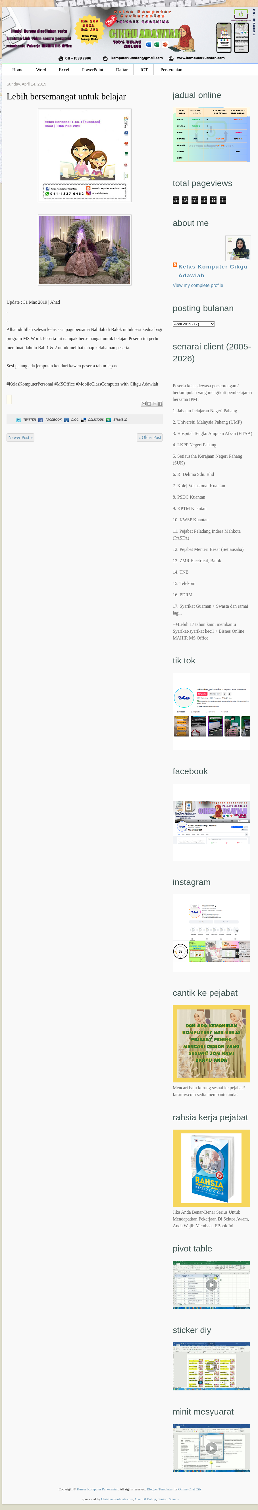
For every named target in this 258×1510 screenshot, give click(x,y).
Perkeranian (171, 69)
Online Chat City (190, 1489)
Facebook (49, 419)
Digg (71, 419)
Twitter (25, 419)
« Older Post (149, 437)
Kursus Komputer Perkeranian (97, 1489)
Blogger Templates (160, 1489)
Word (41, 69)
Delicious (92, 419)
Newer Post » (20, 437)
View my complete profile (198, 285)
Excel (64, 69)
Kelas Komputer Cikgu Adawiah (213, 271)
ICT (144, 69)
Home (17, 69)
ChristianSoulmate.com (117, 1499)
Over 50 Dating (145, 1499)
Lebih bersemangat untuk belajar (66, 96)
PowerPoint (92, 69)
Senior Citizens (168, 1499)
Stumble (116, 419)
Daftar (122, 69)
